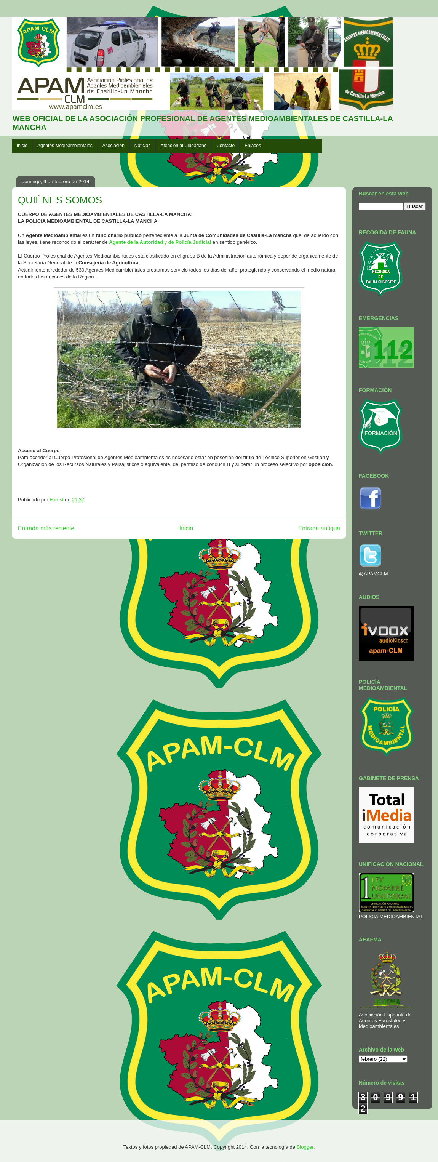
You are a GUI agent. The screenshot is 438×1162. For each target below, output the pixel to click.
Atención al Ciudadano (184, 145)
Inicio (22, 145)
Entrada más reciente (46, 528)
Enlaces (253, 145)
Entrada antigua (319, 528)
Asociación (113, 145)
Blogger (305, 1147)
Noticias (142, 145)
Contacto (225, 145)
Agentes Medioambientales (65, 145)
